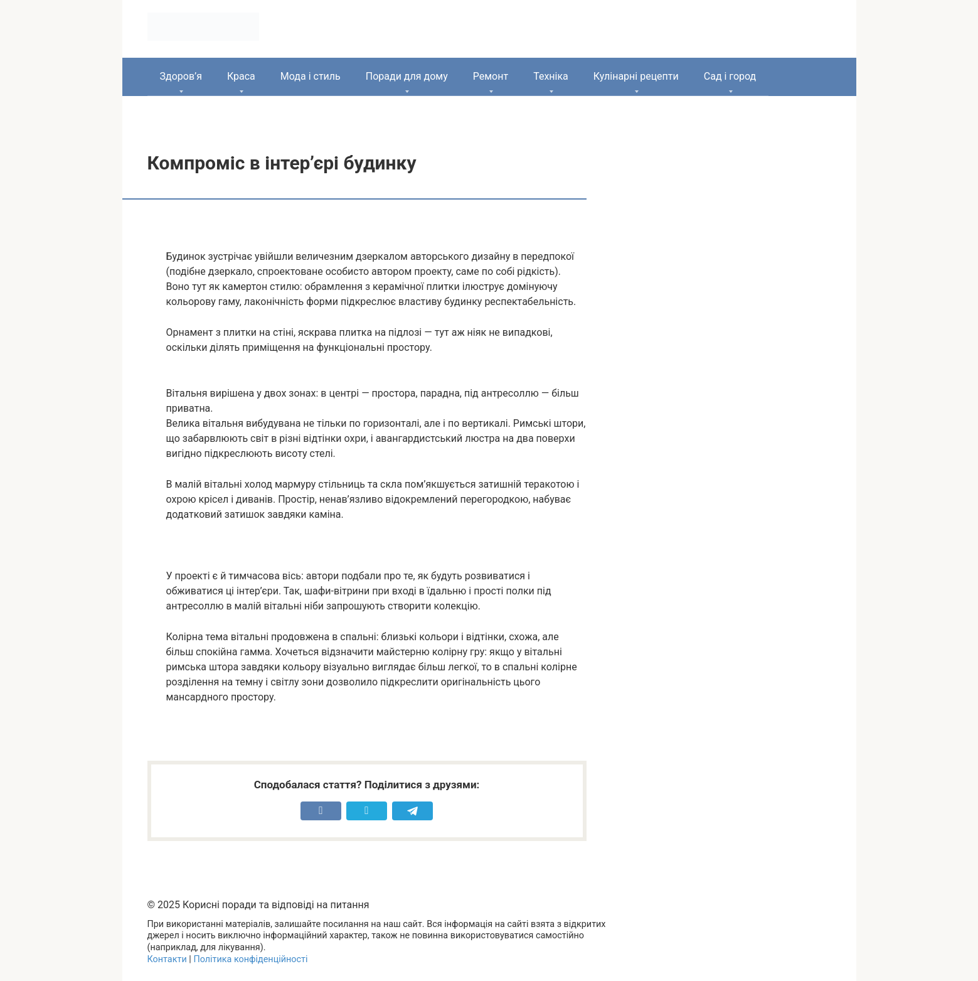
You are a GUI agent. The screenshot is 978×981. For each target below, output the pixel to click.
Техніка (550, 76)
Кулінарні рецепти (636, 76)
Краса (241, 76)
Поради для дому (407, 76)
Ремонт (490, 76)
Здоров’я (181, 76)
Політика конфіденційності (250, 959)
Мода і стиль (310, 76)
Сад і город (730, 76)
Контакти (167, 959)
